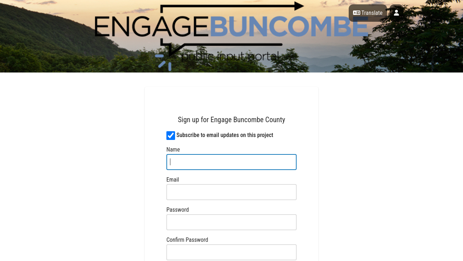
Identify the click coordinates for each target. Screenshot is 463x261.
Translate (368, 12)
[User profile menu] (396, 13)
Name (173, 149)
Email (172, 179)
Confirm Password (187, 239)
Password (177, 209)
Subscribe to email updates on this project (225, 135)
